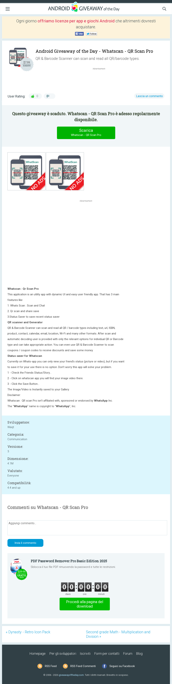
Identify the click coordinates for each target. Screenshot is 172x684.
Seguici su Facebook (122, 666)
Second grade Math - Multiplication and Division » (118, 634)
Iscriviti (85, 653)
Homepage (37, 653)
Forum (127, 653)
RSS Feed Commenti (83, 666)
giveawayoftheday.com (71, 675)
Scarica (86, 132)
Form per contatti (106, 653)
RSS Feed (51, 666)
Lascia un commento (149, 96)
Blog (139, 653)
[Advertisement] (100, 79)
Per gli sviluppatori (62, 653)
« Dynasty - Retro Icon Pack (28, 632)
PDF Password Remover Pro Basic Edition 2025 (69, 561)
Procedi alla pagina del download (84, 604)
